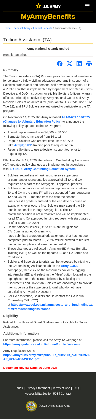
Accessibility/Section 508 (42, 393)
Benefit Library (21, 28)
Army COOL (69, 266)
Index (20, 388)
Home (7, 28)
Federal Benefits (42, 28)
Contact (66, 393)
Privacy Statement (38, 388)
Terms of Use (62, 388)
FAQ (76, 388)
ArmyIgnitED (23, 145)
